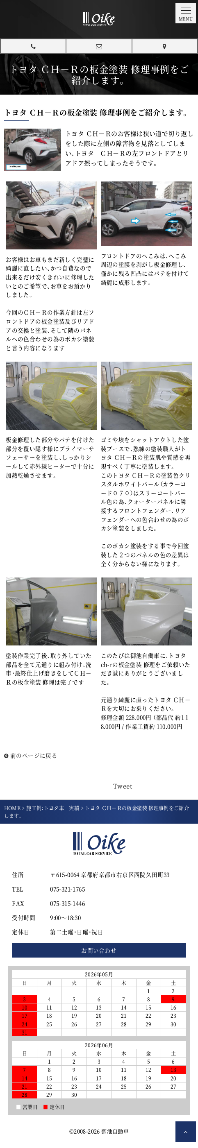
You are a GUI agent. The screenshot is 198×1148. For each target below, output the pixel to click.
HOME (12, 807)
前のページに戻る (31, 755)
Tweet (122, 785)
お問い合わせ (98, 950)
